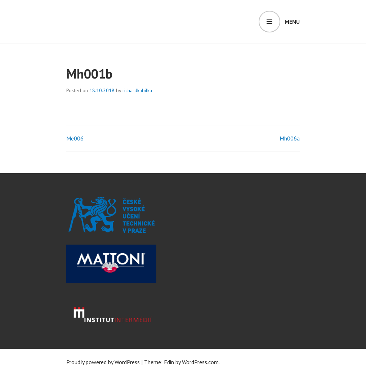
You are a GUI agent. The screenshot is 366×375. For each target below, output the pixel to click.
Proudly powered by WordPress (103, 362)
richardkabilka (137, 90)
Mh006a (290, 138)
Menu (292, 21)
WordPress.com (200, 362)
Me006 (75, 138)
